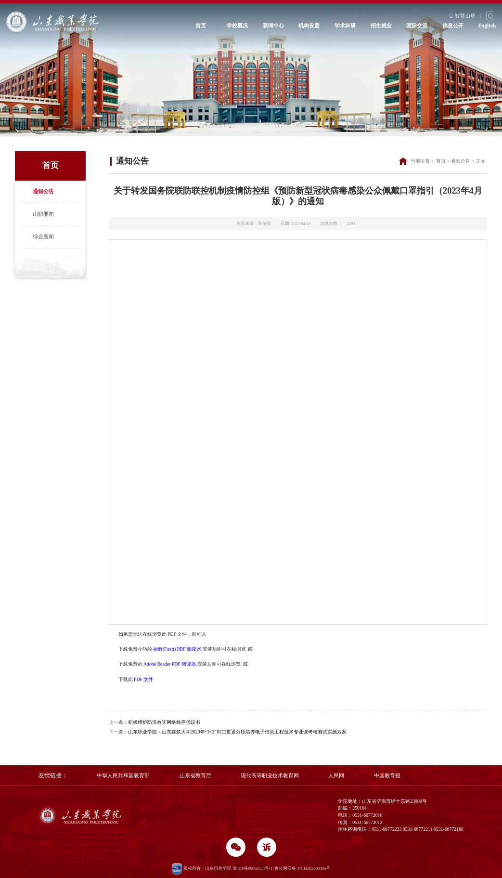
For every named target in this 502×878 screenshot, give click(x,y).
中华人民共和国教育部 (123, 775)
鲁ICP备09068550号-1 (252, 868)
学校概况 (237, 26)
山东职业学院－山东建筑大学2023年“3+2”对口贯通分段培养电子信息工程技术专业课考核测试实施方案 (237, 731)
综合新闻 (43, 236)
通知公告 (43, 191)
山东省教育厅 (195, 775)
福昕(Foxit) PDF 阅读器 (177, 649)
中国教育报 (387, 775)
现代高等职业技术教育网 (270, 775)
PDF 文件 (143, 679)
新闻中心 (273, 26)
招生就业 (381, 26)
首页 (200, 26)
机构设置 (309, 26)
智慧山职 (462, 15)
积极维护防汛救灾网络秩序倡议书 (164, 722)
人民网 (336, 775)
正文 (481, 161)
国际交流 (416, 26)
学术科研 (345, 26)
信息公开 (452, 26)
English (487, 26)
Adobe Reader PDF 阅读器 (169, 664)
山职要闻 (43, 214)
